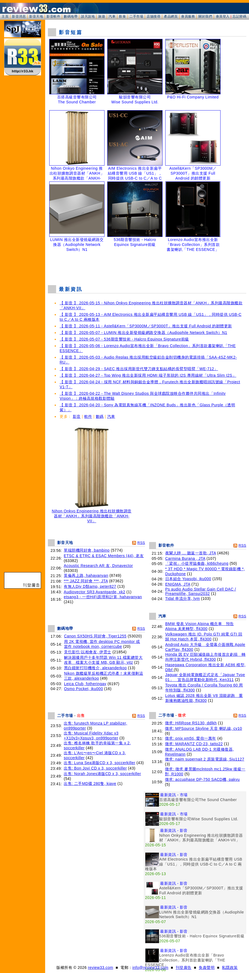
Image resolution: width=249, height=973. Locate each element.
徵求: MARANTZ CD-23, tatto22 (194, 744)
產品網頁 (171, 16)
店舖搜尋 (153, 16)
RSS (141, 543)
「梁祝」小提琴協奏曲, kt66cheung (196, 563)
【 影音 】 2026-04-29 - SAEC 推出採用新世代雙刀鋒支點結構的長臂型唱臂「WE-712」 (139, 369)
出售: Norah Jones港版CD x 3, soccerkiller (102, 773)
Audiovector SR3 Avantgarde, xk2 (94, 592)
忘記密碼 (239, 16)
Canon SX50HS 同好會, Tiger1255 (95, 636)
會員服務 (188, 16)
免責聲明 (207, 967)
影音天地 (36, 16)
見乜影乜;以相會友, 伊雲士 (87, 652)
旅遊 (101, 16)
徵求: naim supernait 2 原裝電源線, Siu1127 (204, 759)
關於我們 (205, 16)
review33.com (100, 967)
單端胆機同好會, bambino (86, 550)
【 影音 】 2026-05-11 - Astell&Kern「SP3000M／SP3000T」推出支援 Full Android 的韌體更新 (146, 326)
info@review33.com (150, 967)
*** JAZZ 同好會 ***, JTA (86, 581)
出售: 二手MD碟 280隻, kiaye (90, 783)
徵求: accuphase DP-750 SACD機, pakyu (202, 779)
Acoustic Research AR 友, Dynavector (98, 565)
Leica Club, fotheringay (85, 684)
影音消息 (19, 16)
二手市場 (136, 16)
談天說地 (88, 16)
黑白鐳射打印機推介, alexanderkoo (95, 668)
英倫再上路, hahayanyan (86, 575)
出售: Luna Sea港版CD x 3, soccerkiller (99, 763)
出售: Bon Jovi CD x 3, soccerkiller (95, 768)
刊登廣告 (184, 967)
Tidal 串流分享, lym (182, 598)
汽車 (112, 16)
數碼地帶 (70, 16)
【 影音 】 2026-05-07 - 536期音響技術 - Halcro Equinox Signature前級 (124, 339)
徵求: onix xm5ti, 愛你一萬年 (190, 738)
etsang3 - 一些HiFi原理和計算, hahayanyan (103, 597)
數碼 (100, 416)
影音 (77, 416)
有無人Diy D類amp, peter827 (90, 586)
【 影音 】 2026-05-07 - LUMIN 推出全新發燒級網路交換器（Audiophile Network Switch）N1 (143, 332)
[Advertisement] (147, 267)
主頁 (5, 16)
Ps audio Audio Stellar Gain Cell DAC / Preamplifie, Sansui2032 (200, 591)
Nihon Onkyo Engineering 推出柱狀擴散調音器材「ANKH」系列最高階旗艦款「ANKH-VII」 (92, 514)
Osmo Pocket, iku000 (83, 689)
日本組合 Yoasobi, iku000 (188, 579)
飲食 (122, 16)
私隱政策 (230, 967)
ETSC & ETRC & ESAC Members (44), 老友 (104, 556)
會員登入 (223, 16)
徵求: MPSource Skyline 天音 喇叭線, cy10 (203, 728)
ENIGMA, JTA (177, 584)
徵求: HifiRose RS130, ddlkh (191, 723)
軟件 (88, 416)
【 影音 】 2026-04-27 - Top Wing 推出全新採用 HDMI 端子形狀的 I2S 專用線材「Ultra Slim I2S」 (148, 375)
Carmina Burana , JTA (185, 558)
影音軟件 (53, 16)
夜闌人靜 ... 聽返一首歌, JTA (190, 553)
